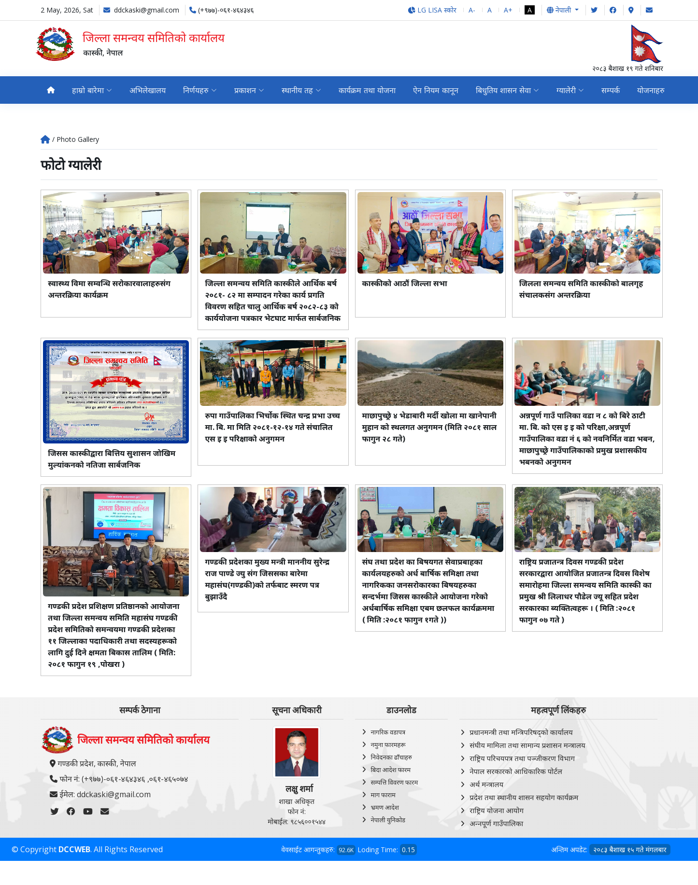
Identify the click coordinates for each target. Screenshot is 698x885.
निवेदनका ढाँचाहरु (391, 768)
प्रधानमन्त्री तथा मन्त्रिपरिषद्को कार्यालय (521, 743)
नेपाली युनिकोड (388, 831)
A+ (508, 10)
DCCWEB (74, 861)
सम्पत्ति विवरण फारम (394, 793)
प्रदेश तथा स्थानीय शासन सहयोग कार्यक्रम (524, 809)
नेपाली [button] (560, 9)
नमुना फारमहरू (388, 756)
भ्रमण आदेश (385, 819)
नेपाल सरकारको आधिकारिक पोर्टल (516, 783)
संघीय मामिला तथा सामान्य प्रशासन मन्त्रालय (527, 756)
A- (472, 10)
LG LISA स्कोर (432, 9)
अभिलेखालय (147, 90)
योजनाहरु (651, 90)
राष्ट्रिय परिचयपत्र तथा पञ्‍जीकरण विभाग (522, 769)
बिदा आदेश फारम (391, 781)
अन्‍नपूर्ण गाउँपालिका (496, 835)
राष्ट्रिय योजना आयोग (497, 822)
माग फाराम (383, 806)
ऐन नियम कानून (435, 90)
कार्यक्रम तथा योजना (367, 90)
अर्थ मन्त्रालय (486, 796)
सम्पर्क (610, 90)
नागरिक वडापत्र (388, 743)
